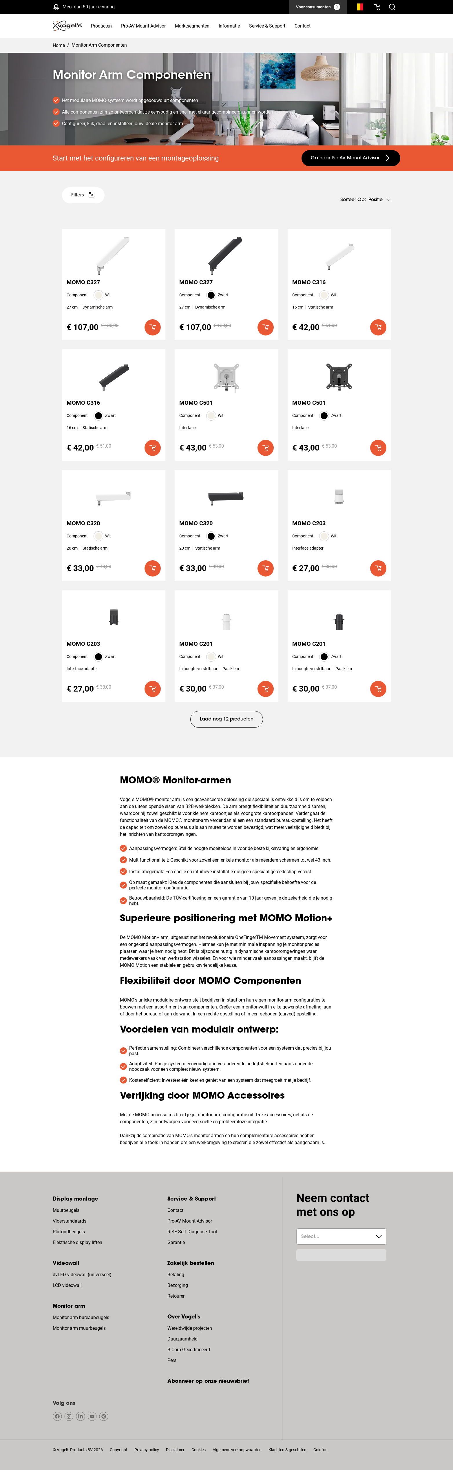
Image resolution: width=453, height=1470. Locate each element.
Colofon (320, 1449)
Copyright (118, 1449)
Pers (171, 1360)
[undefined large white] (83, 195)
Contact (175, 1210)
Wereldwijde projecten (189, 1328)
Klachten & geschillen (287, 1449)
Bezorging (177, 1285)
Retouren (176, 1296)
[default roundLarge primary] (153, 327)
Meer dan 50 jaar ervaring (89, 7)
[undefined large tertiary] (226, 719)
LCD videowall (67, 1285)
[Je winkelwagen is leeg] (377, 7)
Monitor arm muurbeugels (79, 1328)
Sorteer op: (353, 200)
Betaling (175, 1274)
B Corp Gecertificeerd (188, 1349)
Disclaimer (175, 1449)
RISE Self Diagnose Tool (192, 1231)
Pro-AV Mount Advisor (189, 1221)
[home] (67, 26)
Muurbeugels (66, 1210)
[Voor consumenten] (318, 7)
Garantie (176, 1242)
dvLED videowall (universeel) (82, 1274)
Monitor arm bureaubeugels (81, 1317)
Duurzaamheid (182, 1339)
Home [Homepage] (59, 45)
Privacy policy (146, 1449)
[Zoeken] (359, 8)
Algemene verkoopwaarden (237, 1449)
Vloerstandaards (69, 1221)
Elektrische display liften (77, 1242)
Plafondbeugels (69, 1231)
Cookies (198, 1449)
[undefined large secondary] (351, 158)
